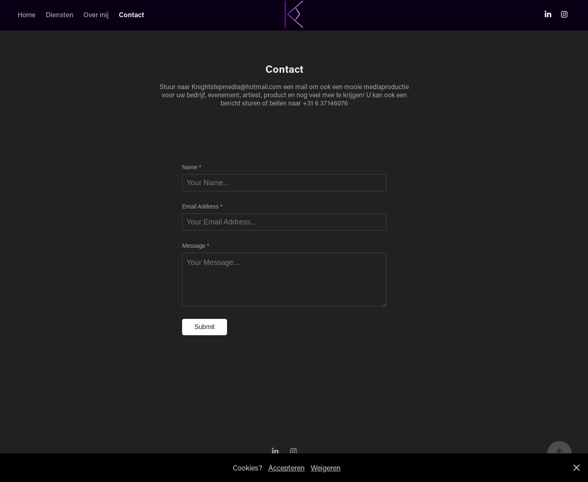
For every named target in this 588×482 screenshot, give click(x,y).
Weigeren (326, 468)
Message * (195, 246)
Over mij (96, 14)
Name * (191, 167)
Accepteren (286, 468)
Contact (131, 14)
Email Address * (202, 206)
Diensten (60, 14)
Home (27, 14)
